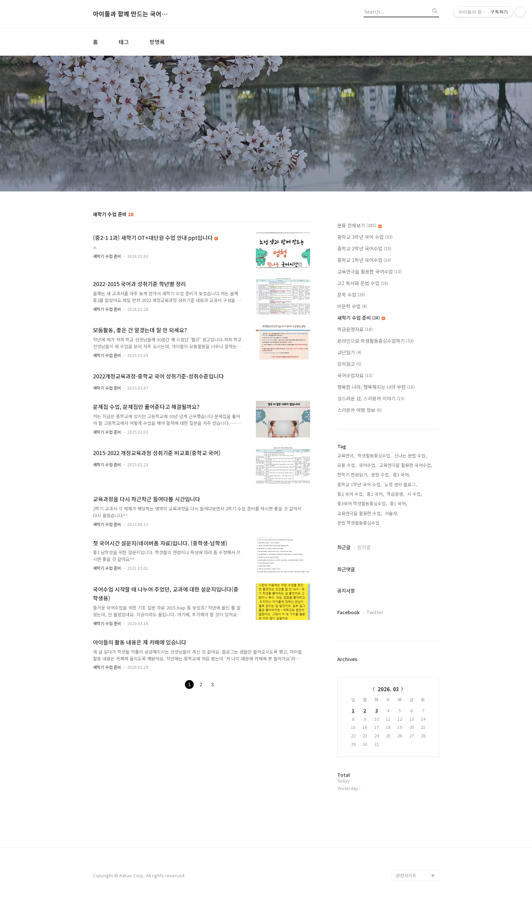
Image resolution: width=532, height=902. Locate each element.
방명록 (157, 42)
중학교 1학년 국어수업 (364, 260)
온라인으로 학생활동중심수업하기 (375, 340)
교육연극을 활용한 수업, (359, 513)
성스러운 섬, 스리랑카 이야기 (370, 398)
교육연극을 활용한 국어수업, (405, 465)
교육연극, (346, 455)
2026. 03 (388, 689)
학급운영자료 (355, 329)
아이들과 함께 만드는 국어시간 (130, 14)
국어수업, (368, 465)
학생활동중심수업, (375, 455)
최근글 (343, 547)
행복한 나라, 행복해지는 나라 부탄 (376, 386)
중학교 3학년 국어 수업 (365, 236)
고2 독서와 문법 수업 (362, 283)
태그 (124, 42)
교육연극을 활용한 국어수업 (369, 271)
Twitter (374, 612)
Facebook (348, 612)
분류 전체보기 (359, 225)
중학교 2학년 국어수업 (364, 248)
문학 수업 (351, 294)
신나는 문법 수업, (410, 455)
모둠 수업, (346, 465)
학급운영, (395, 494)
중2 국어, (375, 494)
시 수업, (414, 494)
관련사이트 (406, 875)
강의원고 (349, 363)
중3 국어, (401, 474)
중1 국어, (398, 503)
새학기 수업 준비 (107, 256)
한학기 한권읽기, (352, 474)
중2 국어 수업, (350, 494)
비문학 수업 (352, 306)
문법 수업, (380, 474)
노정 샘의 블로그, (400, 484)
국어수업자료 (355, 375)
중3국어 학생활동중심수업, (362, 503)
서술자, (391, 513)
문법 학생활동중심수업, (359, 523)
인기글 (363, 547)
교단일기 (349, 352)
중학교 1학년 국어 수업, (359, 484)
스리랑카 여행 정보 (359, 410)
